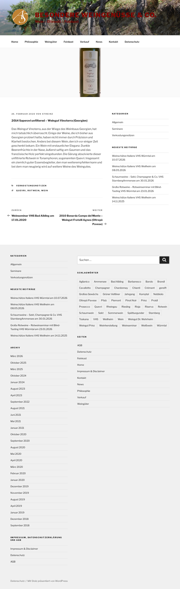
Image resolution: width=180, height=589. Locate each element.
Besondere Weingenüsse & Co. (96, 15)
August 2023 (17, 388)
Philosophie (31, 41)
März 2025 (16, 369)
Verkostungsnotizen (31, 185)
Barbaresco (134, 281)
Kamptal (144, 294)
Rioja (137, 306)
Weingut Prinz (87, 325)
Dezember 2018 (19, 518)
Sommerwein (115, 312)
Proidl (154, 300)
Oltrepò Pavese (88, 300)
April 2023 (16, 395)
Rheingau (111, 306)
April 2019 (16, 505)
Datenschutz (132, 41)
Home (14, 41)
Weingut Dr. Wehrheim (140, 319)
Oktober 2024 (18, 375)
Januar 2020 (17, 479)
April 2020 (16, 460)
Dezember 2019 (19, 486)
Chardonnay (121, 287)
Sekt (100, 312)
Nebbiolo (158, 294)
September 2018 (19, 525)
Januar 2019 (17, 512)
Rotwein (33, 190)
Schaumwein (86, 312)
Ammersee (100, 281)
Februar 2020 (18, 473)
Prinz (144, 300)
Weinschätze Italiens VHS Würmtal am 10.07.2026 (38, 297)
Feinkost (68, 41)
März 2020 (16, 466)
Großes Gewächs (88, 294)
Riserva (149, 306)
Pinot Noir (131, 300)
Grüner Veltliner (111, 294)
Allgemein (117, 122)
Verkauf (84, 41)
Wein (44, 190)
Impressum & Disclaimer (24, 548)
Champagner (102, 287)
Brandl (161, 281)
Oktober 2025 (18, 362)
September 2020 (20, 440)
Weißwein (146, 325)
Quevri (21, 190)
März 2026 (16, 356)
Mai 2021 (15, 421)
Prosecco (84, 306)
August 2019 (17, 499)
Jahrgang (130, 294)
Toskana (84, 319)
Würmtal (162, 325)
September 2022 (19, 401)
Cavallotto (85, 287)
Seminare (117, 128)
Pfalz (104, 300)
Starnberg (154, 312)
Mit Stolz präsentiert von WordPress (47, 580)
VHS (95, 319)
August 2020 (17, 447)
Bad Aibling (117, 281)
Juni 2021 (15, 414)
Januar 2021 (17, 427)
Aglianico (84, 281)
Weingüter (51, 41)
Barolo (149, 281)
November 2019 (19, 492)
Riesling (126, 306)
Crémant (150, 287)
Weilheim (108, 319)
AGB (12, 561)
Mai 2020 (15, 453)
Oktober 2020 (18, 434)
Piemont (116, 300)
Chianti (136, 287)
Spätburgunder (135, 312)
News (99, 41)
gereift (162, 287)
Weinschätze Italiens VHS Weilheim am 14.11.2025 (38, 335)
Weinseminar (129, 325)
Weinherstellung (108, 325)
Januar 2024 (17, 382)
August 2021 (17, 408)
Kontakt (113, 41)
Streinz (47, 114)
